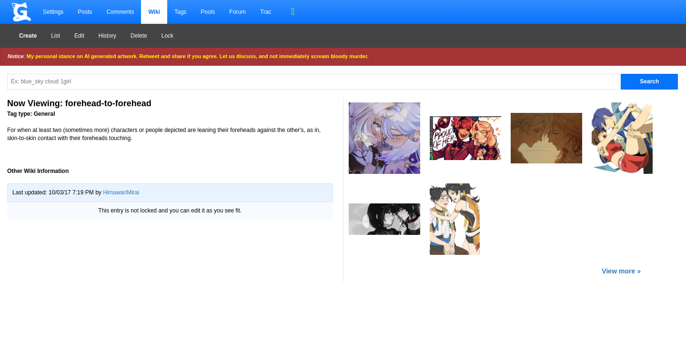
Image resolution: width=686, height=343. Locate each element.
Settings (53, 12)
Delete (139, 35)
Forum (237, 12)
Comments (120, 12)
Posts (85, 12)
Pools (208, 12)
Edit (79, 35)
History (107, 35)
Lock (167, 35)
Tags (180, 12)
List (55, 35)
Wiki (154, 12)
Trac (266, 12)
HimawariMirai (121, 192)
